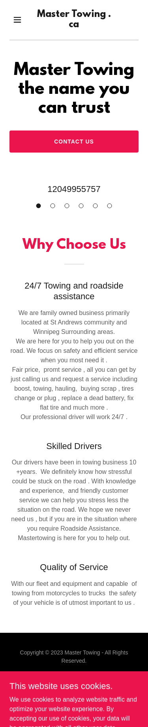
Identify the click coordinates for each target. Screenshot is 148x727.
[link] (74, 25)
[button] (19, 20)
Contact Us (74, 141)
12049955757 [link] (74, 189)
